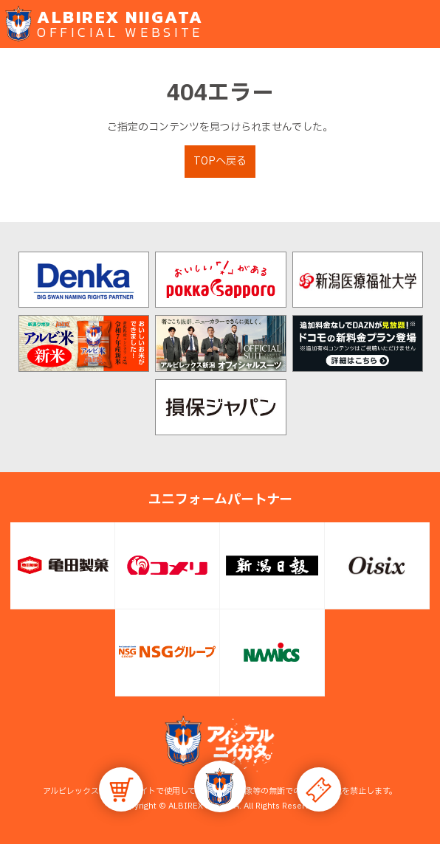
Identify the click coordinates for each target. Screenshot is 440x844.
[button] (220, 786)
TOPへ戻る (220, 161)
